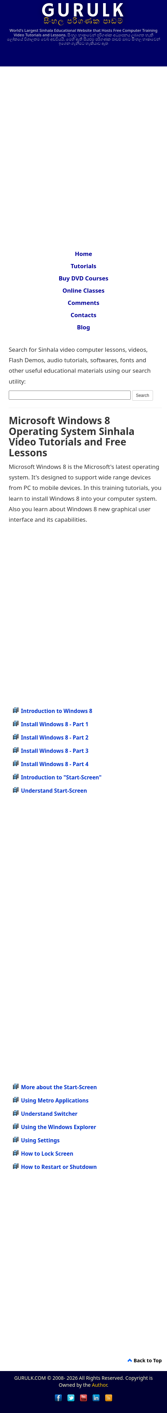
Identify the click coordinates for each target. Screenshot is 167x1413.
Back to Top (145, 1360)
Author (99, 1385)
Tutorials (83, 266)
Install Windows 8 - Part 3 (54, 751)
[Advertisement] (83, 153)
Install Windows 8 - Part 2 (54, 737)
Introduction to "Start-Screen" (61, 777)
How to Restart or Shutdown (59, 1167)
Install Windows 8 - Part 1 (54, 724)
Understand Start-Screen (54, 790)
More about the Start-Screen (59, 1087)
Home (83, 254)
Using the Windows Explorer (58, 1127)
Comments (84, 303)
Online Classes (84, 290)
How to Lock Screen (47, 1153)
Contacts (83, 315)
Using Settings (40, 1140)
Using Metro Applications (54, 1100)
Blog (83, 327)
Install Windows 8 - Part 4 (54, 764)
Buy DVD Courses (83, 278)
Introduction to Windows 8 (56, 711)
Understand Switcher (49, 1114)
